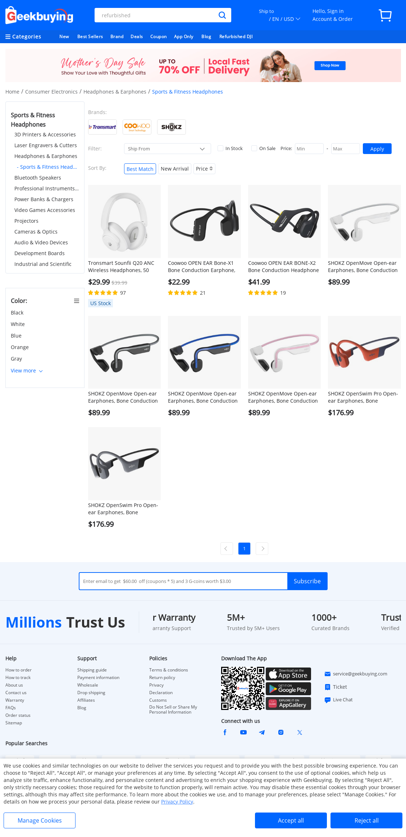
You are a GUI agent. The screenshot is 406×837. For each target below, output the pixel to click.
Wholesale (87, 685)
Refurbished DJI (236, 36)
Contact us (16, 692)
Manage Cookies (40, 820)
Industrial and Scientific (43, 264)
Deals (137, 36)
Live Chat (338, 699)
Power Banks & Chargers (43, 199)
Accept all (291, 820)
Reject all (367, 820)
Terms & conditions (168, 670)
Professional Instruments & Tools (46, 188)
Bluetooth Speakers (37, 177)
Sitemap (13, 723)
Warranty (14, 700)
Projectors (26, 220)
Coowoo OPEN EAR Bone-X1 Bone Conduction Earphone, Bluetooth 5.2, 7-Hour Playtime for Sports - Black (201, 266)
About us (14, 685)
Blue (17, 335)
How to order (18, 670)
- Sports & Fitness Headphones (48, 166)
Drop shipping (91, 692)
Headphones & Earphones (114, 91)
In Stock (230, 148)
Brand (117, 36)
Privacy (156, 685)
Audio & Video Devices (41, 242)
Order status (18, 715)
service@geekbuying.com (355, 674)
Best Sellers (90, 36)
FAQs (10, 707)
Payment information (98, 677)
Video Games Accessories (44, 210)
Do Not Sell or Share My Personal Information (173, 710)
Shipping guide (92, 670)
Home (12, 91)
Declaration (161, 692)
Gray (17, 358)
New (64, 36)
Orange (20, 347)
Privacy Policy (177, 801)
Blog (206, 36)
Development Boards (39, 253)
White (18, 324)
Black (18, 312)
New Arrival (175, 168)
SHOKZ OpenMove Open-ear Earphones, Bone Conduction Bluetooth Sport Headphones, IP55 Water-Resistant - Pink (283, 397)
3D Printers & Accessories (45, 134)
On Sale (263, 148)
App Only (183, 36)
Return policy (162, 677)
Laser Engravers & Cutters (45, 145)
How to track (18, 677)
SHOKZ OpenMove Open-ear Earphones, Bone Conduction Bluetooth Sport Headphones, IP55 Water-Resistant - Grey (123, 397)
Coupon (158, 36)
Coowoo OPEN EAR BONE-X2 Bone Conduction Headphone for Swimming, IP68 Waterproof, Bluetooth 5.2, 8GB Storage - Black (283, 266)
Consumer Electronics (51, 91)
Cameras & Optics (36, 231)
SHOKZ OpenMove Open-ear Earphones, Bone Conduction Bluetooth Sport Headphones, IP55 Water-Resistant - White (363, 266)
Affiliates (86, 700)
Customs (158, 700)
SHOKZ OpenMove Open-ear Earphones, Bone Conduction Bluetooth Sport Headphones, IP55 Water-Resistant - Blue (203, 397)
